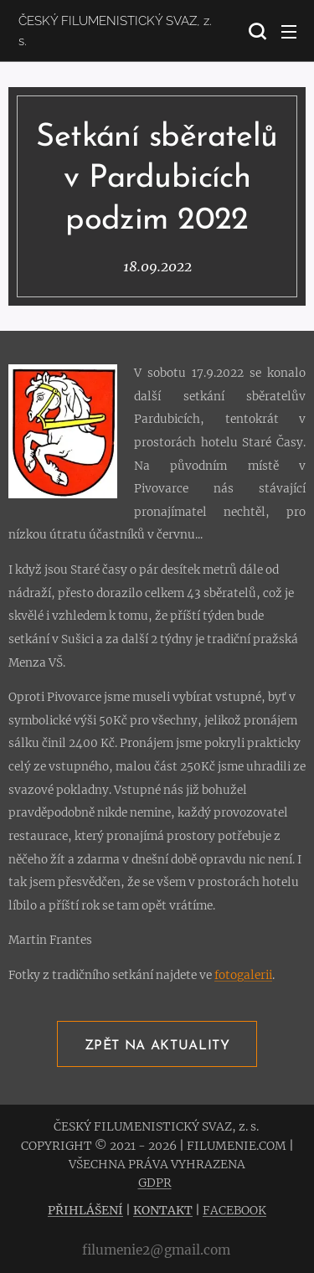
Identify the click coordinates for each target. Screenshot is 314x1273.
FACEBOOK (234, 1210)
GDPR (155, 1182)
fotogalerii (243, 975)
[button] (255, 31)
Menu (288, 32)
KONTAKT (163, 1210)
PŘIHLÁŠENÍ (85, 1210)
